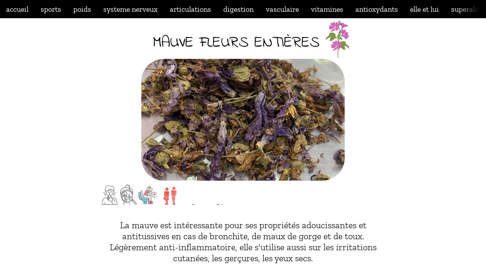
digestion (238, 9)
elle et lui (424, 9)
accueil (17, 9)
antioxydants (376, 9)
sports (51, 9)
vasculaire (282, 9)
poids (82, 9)
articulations (190, 9)
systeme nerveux (130, 9)
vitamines (327, 9)
